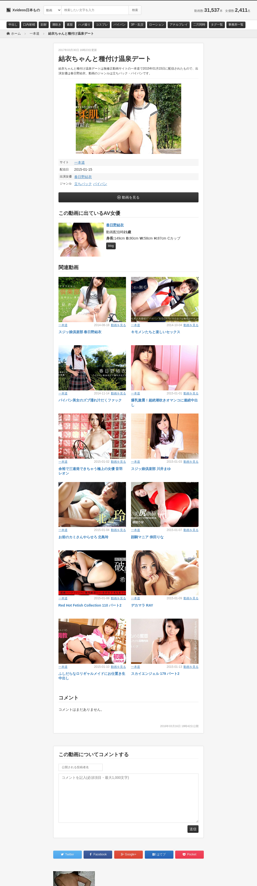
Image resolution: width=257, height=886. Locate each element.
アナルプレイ (179, 24)
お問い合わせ (19, 877)
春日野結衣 (83, 177)
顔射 (44, 24)
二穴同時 (199, 24)
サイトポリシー (44, 877)
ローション (156, 24)
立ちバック (83, 184)
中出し (13, 24)
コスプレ (102, 24)
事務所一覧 (235, 24)
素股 (70, 24)
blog (111, 246)
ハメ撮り (84, 24)
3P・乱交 (137, 24)
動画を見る (131, 197)
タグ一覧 (217, 24)
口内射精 (29, 24)
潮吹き (56, 24)
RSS (63, 877)
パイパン (119, 24)
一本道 (79, 162)
